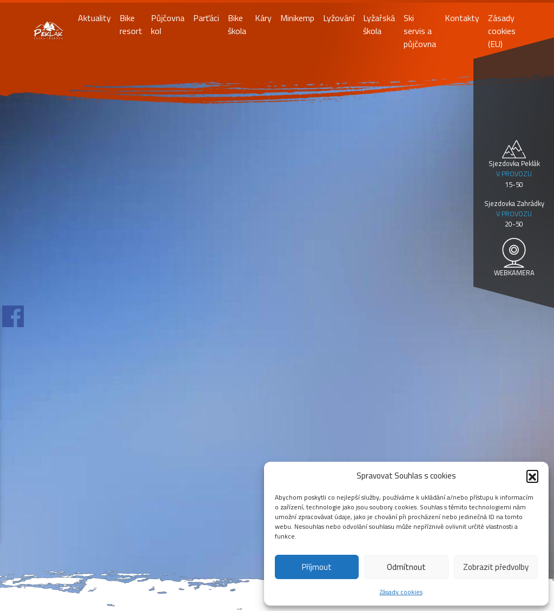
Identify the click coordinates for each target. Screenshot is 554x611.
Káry (263, 17)
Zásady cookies (401, 592)
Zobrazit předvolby (496, 567)
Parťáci (206, 17)
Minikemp (297, 17)
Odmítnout (406, 567)
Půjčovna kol (167, 24)
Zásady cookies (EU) (502, 30)
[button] (532, 475)
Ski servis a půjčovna (420, 30)
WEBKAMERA (514, 272)
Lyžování (338, 17)
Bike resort (131, 24)
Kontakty (462, 17)
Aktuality (94, 17)
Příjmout (317, 567)
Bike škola (237, 24)
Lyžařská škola (379, 24)
